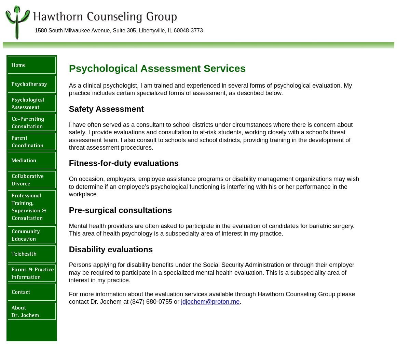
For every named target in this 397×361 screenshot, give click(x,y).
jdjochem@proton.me (210, 301)
